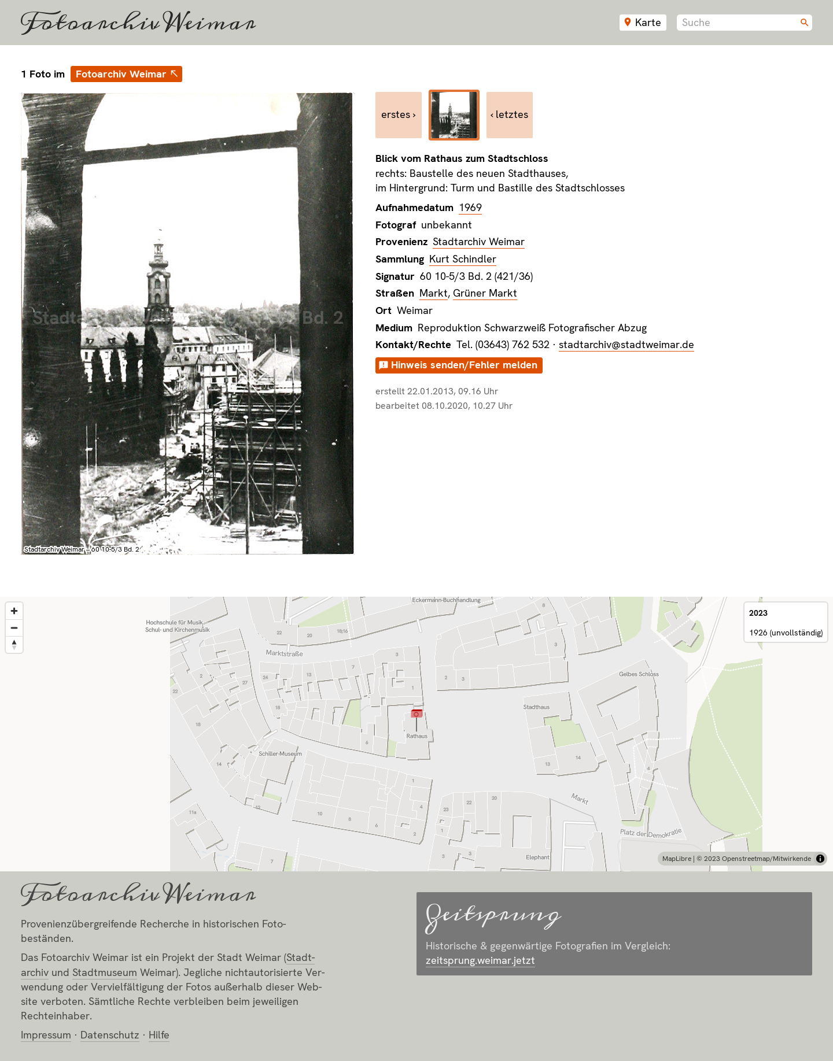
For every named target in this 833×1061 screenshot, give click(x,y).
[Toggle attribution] (820, 859)
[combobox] (744, 22)
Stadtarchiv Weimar (479, 241)
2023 (758, 613)
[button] (417, 720)
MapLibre (676, 858)
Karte (648, 22)
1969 (470, 207)
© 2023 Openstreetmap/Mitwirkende (753, 858)
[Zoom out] (14, 627)
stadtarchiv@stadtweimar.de (626, 344)
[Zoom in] (14, 610)
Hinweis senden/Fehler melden (464, 364)
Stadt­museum (104, 972)
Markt (433, 293)
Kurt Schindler (462, 258)
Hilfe (159, 1034)
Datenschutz (109, 1034)
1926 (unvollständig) (786, 632)
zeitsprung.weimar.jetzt (480, 960)
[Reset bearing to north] (14, 644)
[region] (416, 734)
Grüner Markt (485, 293)
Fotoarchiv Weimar (138, 23)
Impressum (46, 1034)
